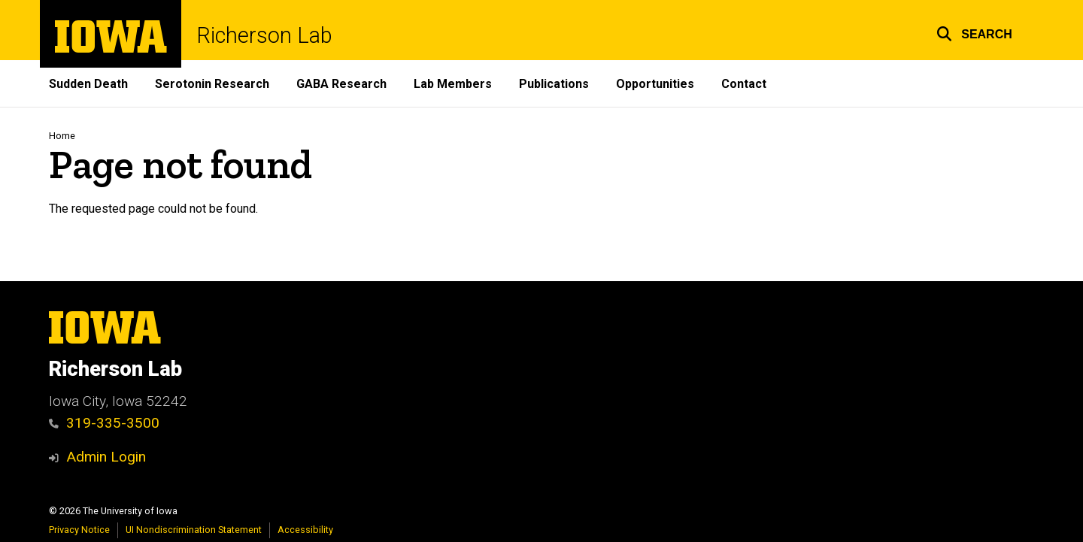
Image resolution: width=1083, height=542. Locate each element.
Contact (743, 84)
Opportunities (655, 84)
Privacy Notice (79, 529)
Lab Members (453, 84)
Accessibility (305, 529)
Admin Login (106, 456)
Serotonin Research (212, 84)
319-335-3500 (104, 422)
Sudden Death (88, 84)
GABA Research (341, 84)
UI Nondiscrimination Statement (194, 529)
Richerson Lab (264, 36)
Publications (554, 84)
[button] (974, 32)
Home (62, 135)
